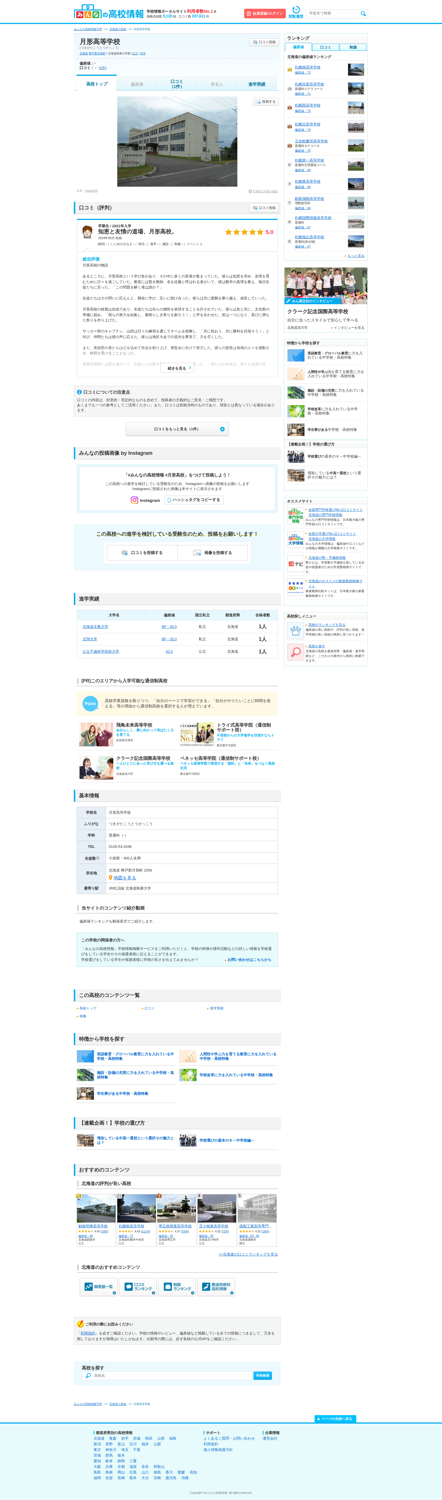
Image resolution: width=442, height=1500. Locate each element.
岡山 (121, 1472)
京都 (121, 1466)
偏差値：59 (206, 1236)
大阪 (97, 1466)
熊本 (133, 1478)
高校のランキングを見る (327, 625)
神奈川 (110, 1450)
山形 (161, 1438)
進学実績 (256, 84)
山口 (145, 1472)
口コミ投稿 (267, 42)
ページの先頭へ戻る (337, 1419)
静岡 (121, 1461)
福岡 (97, 1478)
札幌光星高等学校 (309, 84)
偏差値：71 (303, 93)
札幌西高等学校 (308, 105)
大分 (145, 1478)
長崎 (121, 1478)
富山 (121, 1444)
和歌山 (159, 1466)
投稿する (269, 101)
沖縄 (185, 1478)
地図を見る (125, 877)
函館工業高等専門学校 (257, 1226)
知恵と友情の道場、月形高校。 (137, 231)
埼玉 (125, 1450)
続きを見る (177, 368)
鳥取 (97, 1472)
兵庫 (109, 1466)
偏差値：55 (166, 1236)
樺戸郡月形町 (97, 53)
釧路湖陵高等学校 (309, 199)
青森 (112, 1438)
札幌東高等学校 (308, 181)
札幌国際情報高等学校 (313, 218)
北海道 (83, 53)
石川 (133, 1444)
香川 (169, 1472)
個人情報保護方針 (218, 1450)
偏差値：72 (126, 1236)
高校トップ (96, 83)
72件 (225, 1231)
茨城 (97, 1455)
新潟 (97, 1444)
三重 (133, 1461)
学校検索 (262, 1376)
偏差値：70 (303, 110)
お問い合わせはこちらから (249, 960)
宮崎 (157, 1478)
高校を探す (316, 646)
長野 (109, 1444)
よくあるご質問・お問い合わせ (229, 1438)
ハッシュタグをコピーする (196, 499)
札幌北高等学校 (308, 124)
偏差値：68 (303, 187)
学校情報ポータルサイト (181, 11)
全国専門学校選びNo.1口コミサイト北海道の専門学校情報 (335, 512)
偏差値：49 (85, 1236)
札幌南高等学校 (131, 1226)
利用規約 (88, 1333)
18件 (265, 1231)
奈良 (145, 1466)
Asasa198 (91, 190)
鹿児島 (170, 1478)
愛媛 (181, 1472)
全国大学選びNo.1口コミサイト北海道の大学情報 (332, 536)
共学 (143, 53)
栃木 (121, 1455)
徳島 (157, 1472)
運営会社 (270, 1438)
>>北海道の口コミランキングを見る (248, 1254)
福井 (145, 1444)
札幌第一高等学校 (309, 160)
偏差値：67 (303, 227)
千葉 (136, 1450)
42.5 (169, 651)
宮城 (136, 1438)
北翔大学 (90, 639)
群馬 (109, 1455)
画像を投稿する (218, 552)
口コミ (150, 1008)
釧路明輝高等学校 (93, 1226)
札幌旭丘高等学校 (309, 237)
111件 (145, 1231)
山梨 (157, 1444)
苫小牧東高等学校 (213, 1226)
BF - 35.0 (169, 627)
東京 (97, 1450)
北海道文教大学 (95, 627)
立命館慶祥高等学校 (311, 141)
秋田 (149, 1438)
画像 (82, 1016)
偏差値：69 (303, 170)
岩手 (125, 1438)
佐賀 (109, 1478)
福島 (172, 1438)
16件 (104, 1231)
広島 (133, 1472)
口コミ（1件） (176, 84)
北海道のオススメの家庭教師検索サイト (335, 583)
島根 (109, 1472)
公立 (135, 53)
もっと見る (356, 256)
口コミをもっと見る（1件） (177, 429)
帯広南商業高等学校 (175, 1226)
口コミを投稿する (147, 552)
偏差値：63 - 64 (249, 1236)
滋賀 (133, 1466)
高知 (193, 1472)
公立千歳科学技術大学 (101, 651)
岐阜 (109, 1461)
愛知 (97, 1461)
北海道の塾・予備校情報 (327, 558)
